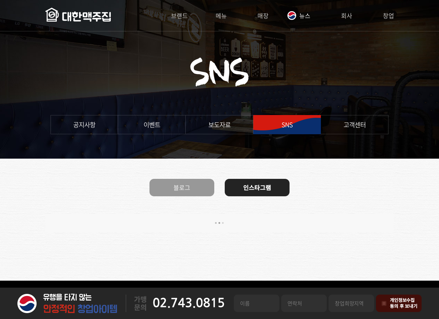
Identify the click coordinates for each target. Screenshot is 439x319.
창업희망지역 (349, 303)
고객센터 (355, 124)
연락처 (294, 303)
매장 (263, 15)
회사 (346, 15)
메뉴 (221, 15)
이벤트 (152, 124)
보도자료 (219, 124)
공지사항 (84, 124)
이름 (245, 303)
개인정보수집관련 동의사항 (384, 303)
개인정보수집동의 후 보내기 (403, 303)
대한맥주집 (78, 15)
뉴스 (304, 15)
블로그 (182, 187)
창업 (388, 15)
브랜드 (179, 15)
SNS (287, 124)
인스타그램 (257, 187)
